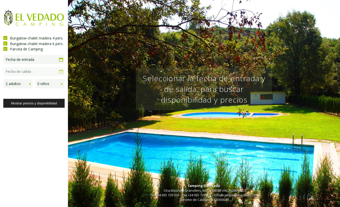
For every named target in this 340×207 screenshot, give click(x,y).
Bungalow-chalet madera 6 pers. (36, 43)
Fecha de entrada (20, 59)
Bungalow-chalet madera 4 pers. (36, 38)
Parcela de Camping (26, 49)
